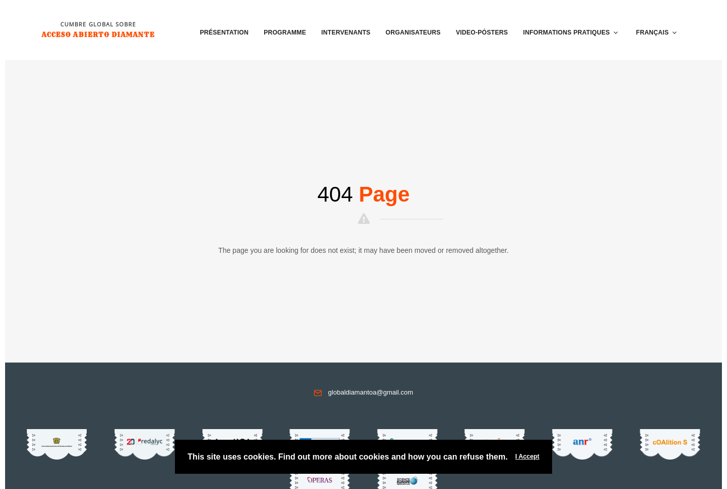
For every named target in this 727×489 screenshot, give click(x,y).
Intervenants (346, 32)
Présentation (224, 32)
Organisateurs (413, 32)
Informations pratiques (571, 32)
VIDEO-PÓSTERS (482, 32)
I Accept (527, 456)
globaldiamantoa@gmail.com (370, 392)
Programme (285, 32)
